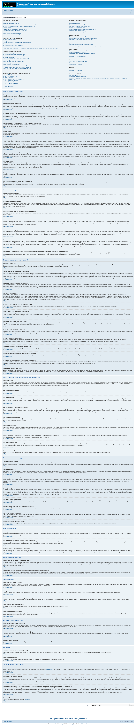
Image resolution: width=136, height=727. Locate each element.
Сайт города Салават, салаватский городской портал (68, 719)
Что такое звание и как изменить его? (11, 46)
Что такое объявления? (8, 81)
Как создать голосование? (9, 57)
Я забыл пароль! (7, 27)
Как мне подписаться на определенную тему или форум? (82, 62)
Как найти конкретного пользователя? (78, 55)
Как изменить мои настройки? (10, 39)
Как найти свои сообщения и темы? (77, 56)
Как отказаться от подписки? (76, 64)
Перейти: (88, 705)
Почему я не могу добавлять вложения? (12, 62)
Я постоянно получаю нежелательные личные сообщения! (83, 38)
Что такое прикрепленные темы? (10, 83)
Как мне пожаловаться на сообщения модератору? (15, 65)
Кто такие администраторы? (76, 22)
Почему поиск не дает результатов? (77, 52)
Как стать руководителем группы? (77, 27)
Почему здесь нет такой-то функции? (78, 76)
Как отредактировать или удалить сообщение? (14, 54)
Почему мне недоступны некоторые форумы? (13, 61)
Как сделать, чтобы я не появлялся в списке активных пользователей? (19, 26)
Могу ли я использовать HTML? (10, 76)
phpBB (54, 723)
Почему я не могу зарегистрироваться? (12, 33)
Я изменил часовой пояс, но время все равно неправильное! (17, 42)
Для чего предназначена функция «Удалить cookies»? (15, 34)
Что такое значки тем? (8, 86)
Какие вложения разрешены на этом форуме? (80, 69)
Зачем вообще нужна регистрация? (11, 23)
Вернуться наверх (8, 99)
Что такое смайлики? (8, 77)
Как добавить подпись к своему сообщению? (13, 55)
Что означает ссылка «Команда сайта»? (78, 31)
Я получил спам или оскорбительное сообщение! (80, 39)
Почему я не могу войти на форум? (11, 22)
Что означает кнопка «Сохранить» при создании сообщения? (17, 67)
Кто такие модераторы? (74, 23)
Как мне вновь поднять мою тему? (11, 70)
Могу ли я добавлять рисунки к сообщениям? (13, 79)
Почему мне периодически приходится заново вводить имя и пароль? (19, 24)
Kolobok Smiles (84, 723)
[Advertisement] (68, 711)
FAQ (132, 13)
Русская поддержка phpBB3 (68, 724)
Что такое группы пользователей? (77, 24)
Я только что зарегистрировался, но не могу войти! (15, 29)
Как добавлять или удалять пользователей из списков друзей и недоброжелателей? (89, 45)
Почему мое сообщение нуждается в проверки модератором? (17, 68)
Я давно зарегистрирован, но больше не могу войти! (15, 30)
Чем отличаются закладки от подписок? (78, 61)
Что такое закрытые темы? (9, 84)
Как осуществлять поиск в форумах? (77, 50)
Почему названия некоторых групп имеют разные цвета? (82, 29)
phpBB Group (49, 669)
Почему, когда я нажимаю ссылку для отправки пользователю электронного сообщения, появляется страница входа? (30, 48)
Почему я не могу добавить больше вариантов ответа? (16, 58)
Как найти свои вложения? (75, 70)
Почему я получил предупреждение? (11, 64)
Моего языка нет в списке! (9, 43)
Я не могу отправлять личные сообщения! (79, 36)
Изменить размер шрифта (132, 10)
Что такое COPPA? (7, 31)
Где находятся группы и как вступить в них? (79, 26)
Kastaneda (27, 699)
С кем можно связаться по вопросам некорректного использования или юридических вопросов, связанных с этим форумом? (98, 78)
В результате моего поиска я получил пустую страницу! (82, 53)
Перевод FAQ (72, 79)
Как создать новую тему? (9, 53)
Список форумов (8, 10)
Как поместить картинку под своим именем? (13, 45)
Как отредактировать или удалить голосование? (14, 60)
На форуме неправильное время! (10, 41)
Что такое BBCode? (7, 74)
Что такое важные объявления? (10, 80)
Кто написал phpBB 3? (74, 75)
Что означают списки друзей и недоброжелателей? (81, 44)
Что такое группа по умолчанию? (77, 30)
